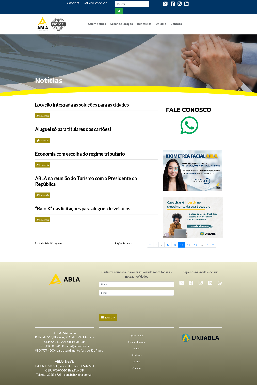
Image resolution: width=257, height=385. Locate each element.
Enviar (108, 317)
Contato (176, 23)
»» (213, 244)
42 (168, 244)
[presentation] (124, 305)
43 (174, 244)
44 (181, 244)
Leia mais (43, 115)
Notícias (136, 348)
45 (188, 244)
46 (195, 244)
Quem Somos (97, 23)
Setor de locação (121, 23)
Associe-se (73, 3)
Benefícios (144, 23)
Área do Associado (95, 3)
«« (150, 244)
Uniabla (161, 23)
